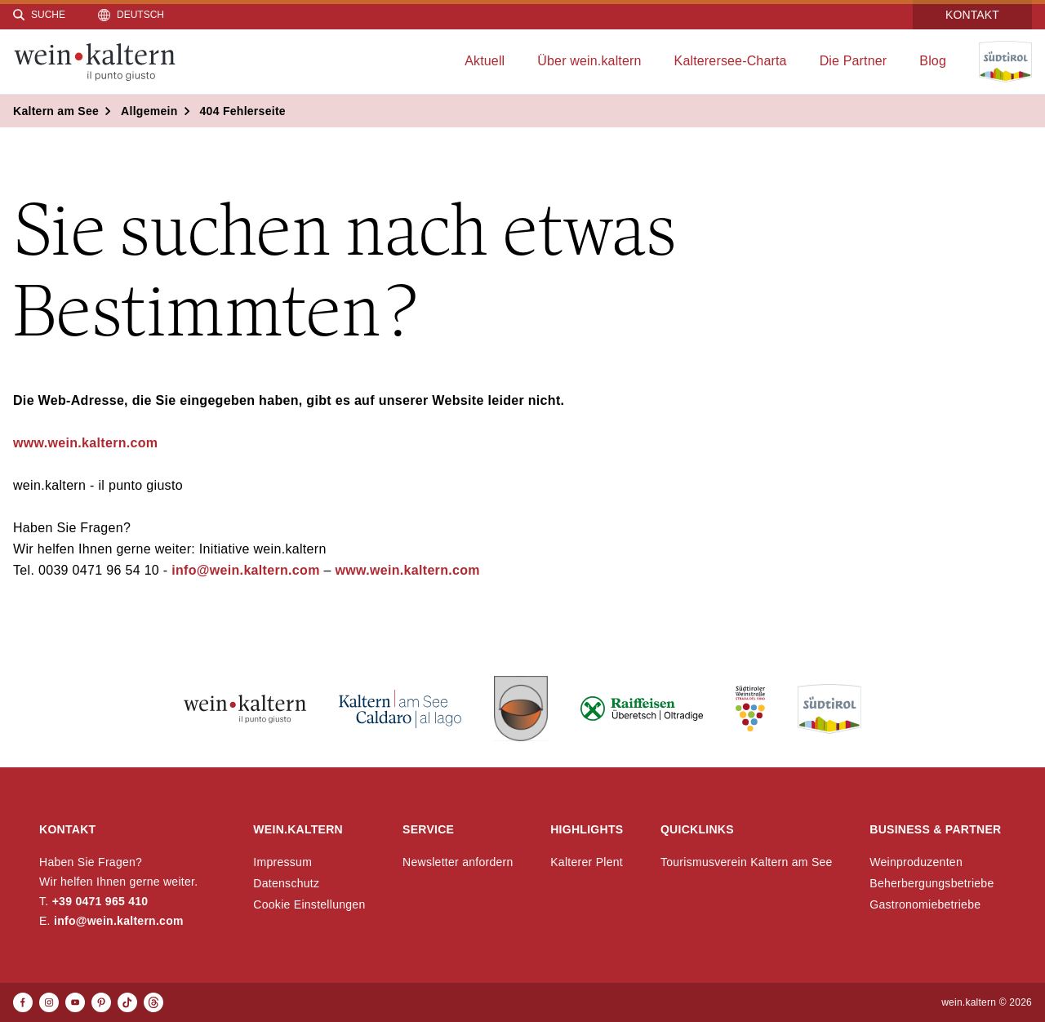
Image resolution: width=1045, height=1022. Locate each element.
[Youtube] (75, 1002)
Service (428, 829)
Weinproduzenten (916, 862)
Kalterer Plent (586, 862)
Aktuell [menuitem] (485, 61)
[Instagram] (49, 1002)
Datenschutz (286, 883)
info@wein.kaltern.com (243, 570)
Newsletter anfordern (458, 862)
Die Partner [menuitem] (853, 61)
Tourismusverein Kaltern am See (746, 862)
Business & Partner (935, 829)
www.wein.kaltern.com (85, 443)
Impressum (282, 862)
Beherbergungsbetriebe (931, 883)
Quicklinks (697, 829)
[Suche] (39, 15)
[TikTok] (127, 1002)
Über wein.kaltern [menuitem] (589, 61)
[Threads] (153, 1002)
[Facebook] (23, 1002)
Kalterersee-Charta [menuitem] (730, 61)
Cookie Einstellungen (309, 904)
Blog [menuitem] (932, 61)
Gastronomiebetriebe (925, 904)
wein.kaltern (298, 829)
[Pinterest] (101, 1002)
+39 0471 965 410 (100, 901)
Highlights (586, 829)
